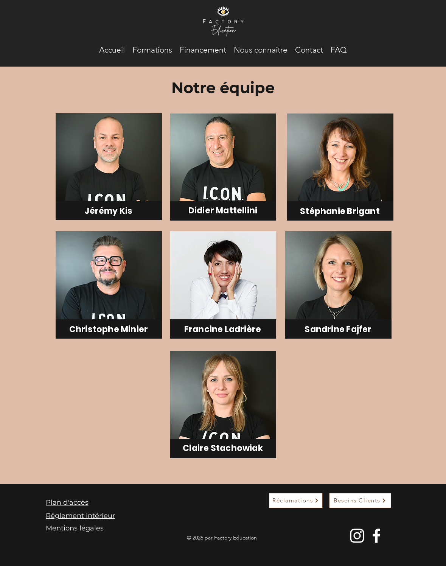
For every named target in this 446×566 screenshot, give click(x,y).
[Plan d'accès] (82, 502)
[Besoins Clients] (360, 500)
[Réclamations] (296, 500)
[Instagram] (357, 535)
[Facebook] (376, 535)
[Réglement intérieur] (82, 515)
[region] (109, 167)
